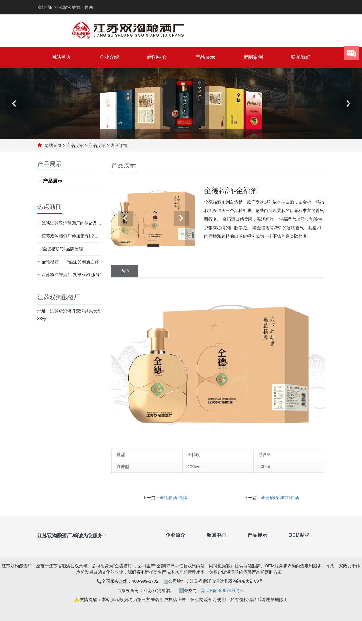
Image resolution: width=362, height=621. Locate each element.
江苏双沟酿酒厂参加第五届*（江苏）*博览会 (68, 236)
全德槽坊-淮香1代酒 (280, 497)
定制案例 (253, 57)
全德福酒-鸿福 (173, 497)
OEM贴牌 (299, 535)
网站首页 (61, 57)
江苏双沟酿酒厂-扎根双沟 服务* (72, 274)
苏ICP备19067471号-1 (222, 590)
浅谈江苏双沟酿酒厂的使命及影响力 (72, 223)
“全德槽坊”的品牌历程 (62, 248)
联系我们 (301, 57)
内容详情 (119, 145)
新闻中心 (157, 57)
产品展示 (205, 57)
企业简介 (175, 535)
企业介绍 (109, 57)
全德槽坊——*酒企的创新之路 (70, 261)
